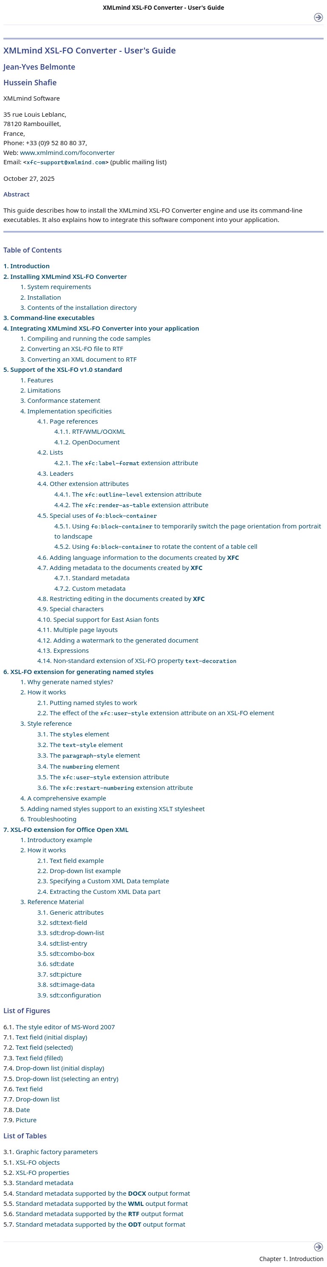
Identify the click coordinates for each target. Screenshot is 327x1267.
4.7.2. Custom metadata (90, 588)
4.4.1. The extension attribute (128, 494)
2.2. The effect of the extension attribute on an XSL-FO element (155, 712)
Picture (26, 1119)
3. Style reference (46, 723)
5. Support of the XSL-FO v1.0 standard (62, 369)
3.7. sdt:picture (59, 974)
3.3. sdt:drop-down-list (70, 932)
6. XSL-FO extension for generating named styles (78, 671)
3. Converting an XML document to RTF (78, 359)
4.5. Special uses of (97, 515)
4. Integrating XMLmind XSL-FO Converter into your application (101, 328)
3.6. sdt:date (55, 963)
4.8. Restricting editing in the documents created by (121, 598)
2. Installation (40, 297)
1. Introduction (26, 265)
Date (23, 1109)
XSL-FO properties (42, 1172)
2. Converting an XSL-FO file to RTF (71, 348)
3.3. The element (88, 755)
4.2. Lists (50, 452)
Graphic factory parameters (57, 1151)
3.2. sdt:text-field (62, 922)
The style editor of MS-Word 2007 (65, 1027)
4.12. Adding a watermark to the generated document (117, 640)
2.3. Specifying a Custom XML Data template (103, 881)
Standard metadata (44, 1182)
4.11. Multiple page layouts (77, 629)
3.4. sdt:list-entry (62, 943)
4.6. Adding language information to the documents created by (138, 557)
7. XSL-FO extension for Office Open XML (66, 829)
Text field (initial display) (51, 1037)
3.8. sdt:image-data (66, 984)
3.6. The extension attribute (115, 787)
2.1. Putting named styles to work (87, 702)
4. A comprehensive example (63, 798)
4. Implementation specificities (66, 411)
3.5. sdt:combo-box (65, 953)
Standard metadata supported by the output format (103, 1193)
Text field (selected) (44, 1047)
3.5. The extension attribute (103, 777)
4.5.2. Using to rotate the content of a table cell (155, 546)
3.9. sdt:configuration (69, 995)
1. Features (36, 380)
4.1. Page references (67, 421)
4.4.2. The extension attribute (131, 504)
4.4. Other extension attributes (83, 483)
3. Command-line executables (49, 317)
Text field (29, 1088)
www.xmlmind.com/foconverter (67, 152)
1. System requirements (55, 286)
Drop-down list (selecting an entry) (67, 1078)
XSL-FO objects (38, 1162)
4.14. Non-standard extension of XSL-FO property (137, 660)
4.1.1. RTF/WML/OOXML (89, 431)
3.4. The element (78, 766)
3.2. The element (80, 744)
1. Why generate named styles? (66, 681)
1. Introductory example (56, 839)
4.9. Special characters (70, 608)
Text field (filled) (39, 1057)
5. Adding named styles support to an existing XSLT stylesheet (112, 808)
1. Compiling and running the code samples (85, 338)
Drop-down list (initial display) (60, 1068)
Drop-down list (37, 1099)
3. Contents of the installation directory (78, 307)
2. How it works (43, 692)
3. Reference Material (52, 901)
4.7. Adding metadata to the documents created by (120, 567)
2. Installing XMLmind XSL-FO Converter (65, 276)
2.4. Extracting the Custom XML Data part (99, 891)
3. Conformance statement (60, 400)
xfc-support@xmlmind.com (66, 162)
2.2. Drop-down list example (79, 870)
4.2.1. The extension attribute (126, 462)
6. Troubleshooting (48, 819)
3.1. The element (73, 734)
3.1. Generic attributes (70, 912)
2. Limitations (40, 390)
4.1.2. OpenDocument (87, 442)
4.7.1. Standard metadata (92, 577)
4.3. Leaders (55, 473)
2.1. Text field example (70, 860)
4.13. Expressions (63, 650)
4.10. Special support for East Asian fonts (98, 619)
